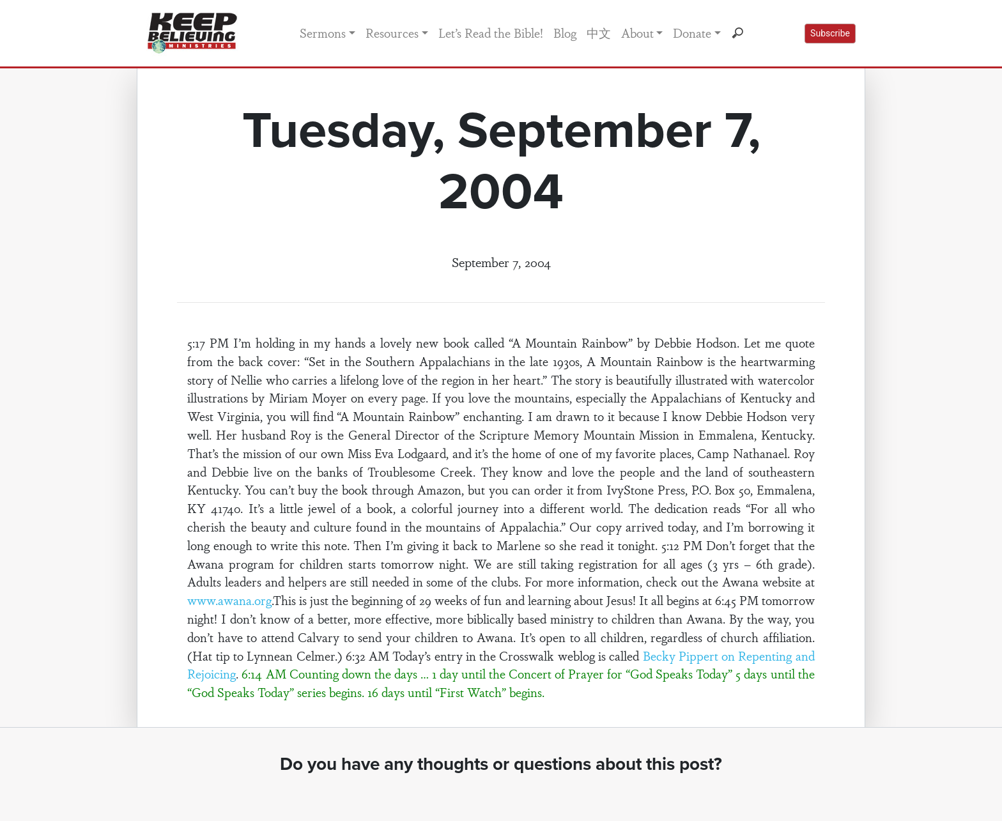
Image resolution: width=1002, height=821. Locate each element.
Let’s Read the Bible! (490, 33)
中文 (599, 33)
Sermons (323, 33)
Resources (392, 33)
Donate (692, 33)
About (637, 33)
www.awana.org (229, 600)
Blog (564, 33)
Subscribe (830, 33)
